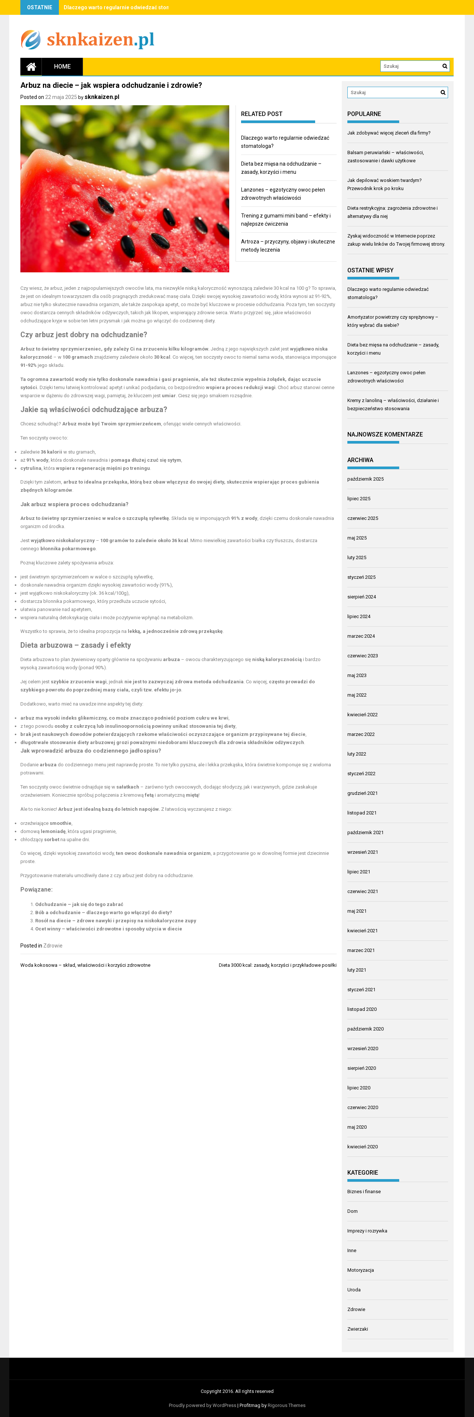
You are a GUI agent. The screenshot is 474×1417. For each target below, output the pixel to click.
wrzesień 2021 (362, 852)
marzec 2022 (361, 734)
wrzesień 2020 (362, 1048)
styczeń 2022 (361, 773)
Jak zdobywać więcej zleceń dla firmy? (389, 133)
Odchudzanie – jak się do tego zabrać (79, 904)
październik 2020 (365, 1029)
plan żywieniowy (78, 659)
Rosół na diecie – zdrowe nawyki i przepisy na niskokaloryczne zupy (115, 920)
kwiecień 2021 (362, 930)
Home (62, 66)
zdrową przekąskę (201, 631)
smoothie (60, 823)
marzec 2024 (361, 636)
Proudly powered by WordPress (202, 1405)
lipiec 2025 (358, 498)
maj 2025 (357, 538)
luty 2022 (356, 754)
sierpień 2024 (361, 597)
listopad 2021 (362, 813)
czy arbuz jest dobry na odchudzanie (153, 875)
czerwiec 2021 (362, 891)
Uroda (354, 1289)
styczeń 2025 (361, 577)
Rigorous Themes (287, 1405)
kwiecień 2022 (362, 714)
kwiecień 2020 (362, 1146)
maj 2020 (357, 1127)
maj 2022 (357, 695)
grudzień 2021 (362, 793)
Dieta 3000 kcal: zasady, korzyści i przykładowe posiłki (278, 965)
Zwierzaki (357, 1329)
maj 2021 (357, 911)
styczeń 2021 (361, 989)
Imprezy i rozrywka (367, 1231)
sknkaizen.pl (101, 96)
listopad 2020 (362, 1009)
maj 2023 (357, 675)
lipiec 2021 (358, 872)
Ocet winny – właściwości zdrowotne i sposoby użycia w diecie (108, 929)
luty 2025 (356, 557)
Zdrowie (53, 946)
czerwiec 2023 (362, 655)
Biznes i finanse (364, 1191)
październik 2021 (365, 832)
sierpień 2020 (361, 1068)
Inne (351, 1250)
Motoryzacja (360, 1270)
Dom (352, 1211)
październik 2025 (365, 479)
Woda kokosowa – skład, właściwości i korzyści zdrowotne (85, 965)
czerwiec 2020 (362, 1107)
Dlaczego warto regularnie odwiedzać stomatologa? (128, 7)
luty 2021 (356, 970)
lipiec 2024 (358, 616)
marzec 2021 (361, 950)
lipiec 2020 (358, 1088)
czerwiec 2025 (362, 518)
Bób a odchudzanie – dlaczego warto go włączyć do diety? (103, 912)
